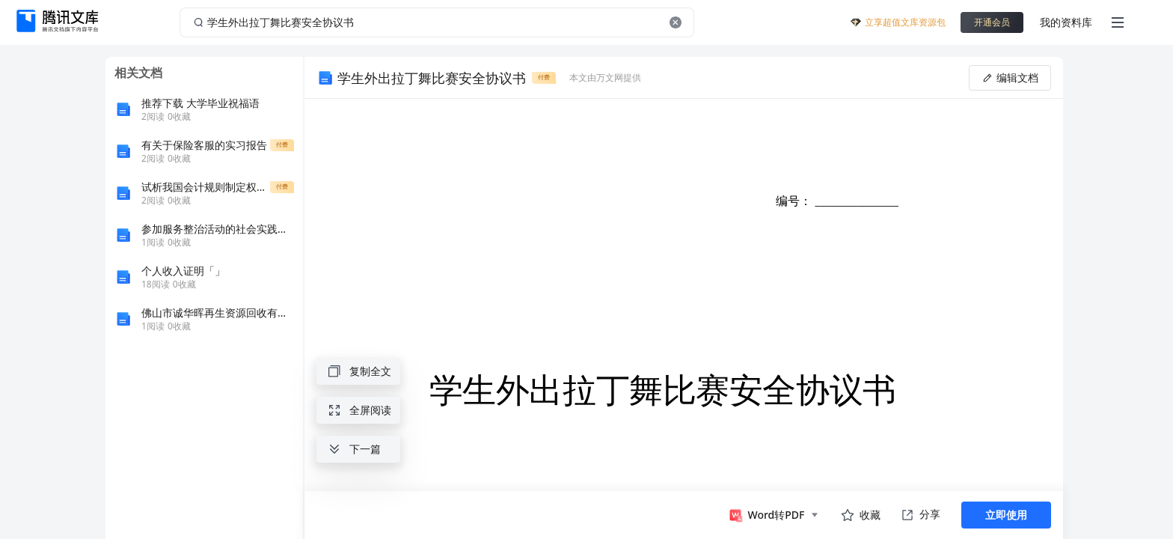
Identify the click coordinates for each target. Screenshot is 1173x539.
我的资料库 (1066, 22)
